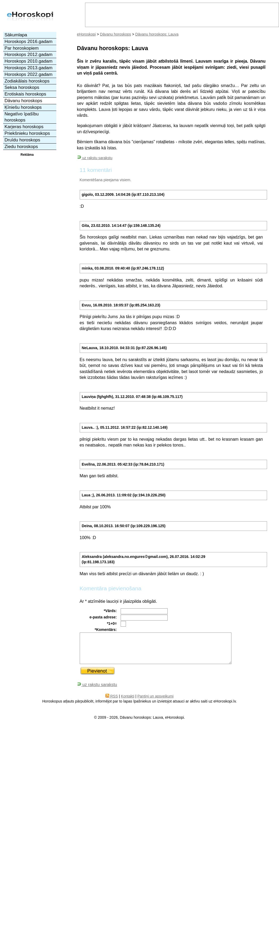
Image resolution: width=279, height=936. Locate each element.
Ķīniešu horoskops (23, 107)
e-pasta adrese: (103, 617)
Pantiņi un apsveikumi (155, 696)
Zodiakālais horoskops (27, 81)
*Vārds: (110, 611)
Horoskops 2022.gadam (29, 74)
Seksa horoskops (22, 87)
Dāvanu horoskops (115, 34)
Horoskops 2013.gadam (29, 67)
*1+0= (112, 623)
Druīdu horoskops (22, 139)
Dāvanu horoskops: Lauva (157, 34)
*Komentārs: (106, 629)
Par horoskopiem (22, 48)
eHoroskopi (86, 34)
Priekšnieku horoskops (27, 133)
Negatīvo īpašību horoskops (22, 117)
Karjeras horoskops (24, 126)
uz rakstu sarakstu (95, 158)
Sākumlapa (16, 34)
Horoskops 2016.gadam (29, 41)
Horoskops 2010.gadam (29, 61)
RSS (111, 696)
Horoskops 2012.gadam (29, 54)
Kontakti (127, 696)
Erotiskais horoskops (25, 94)
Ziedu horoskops (21, 146)
